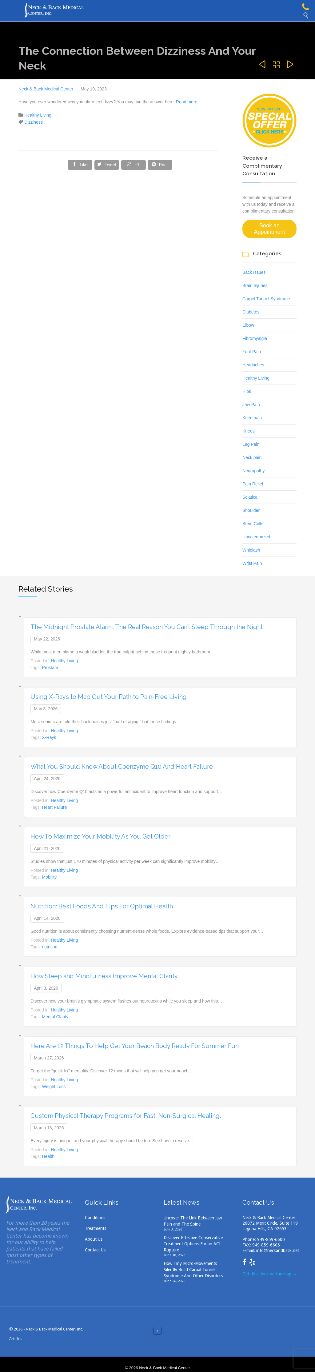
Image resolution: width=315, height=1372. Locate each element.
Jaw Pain (251, 404)
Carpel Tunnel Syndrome (266, 298)
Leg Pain (250, 444)
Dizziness (33, 122)
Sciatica (249, 497)
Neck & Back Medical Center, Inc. (54, 1329)
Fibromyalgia (254, 338)
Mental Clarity (55, 1016)
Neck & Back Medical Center (45, 88)
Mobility (49, 877)
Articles (15, 1338)
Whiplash (251, 550)
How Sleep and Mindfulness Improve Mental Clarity (104, 976)
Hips (246, 391)
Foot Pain (251, 351)
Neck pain (251, 457)
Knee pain (252, 417)
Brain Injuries (255, 285)
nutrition (50, 946)
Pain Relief (252, 483)
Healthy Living (37, 115)
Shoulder (251, 510)
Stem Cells (252, 523)
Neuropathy (253, 470)
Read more (186, 101)
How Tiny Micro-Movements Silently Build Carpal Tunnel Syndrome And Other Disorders (193, 1269)
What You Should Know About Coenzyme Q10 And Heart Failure (121, 766)
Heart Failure (54, 807)
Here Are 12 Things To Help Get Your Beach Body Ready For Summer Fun (134, 1046)
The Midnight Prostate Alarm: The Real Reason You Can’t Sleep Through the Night (146, 627)
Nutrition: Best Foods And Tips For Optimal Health (101, 906)
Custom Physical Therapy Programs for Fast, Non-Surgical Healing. (125, 1115)
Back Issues (253, 272)
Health (48, 1156)
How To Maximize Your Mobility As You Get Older (100, 836)
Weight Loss (54, 1086)
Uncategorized (256, 536)
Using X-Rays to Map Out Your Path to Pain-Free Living (108, 696)
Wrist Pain (252, 563)
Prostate (50, 667)
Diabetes (250, 311)
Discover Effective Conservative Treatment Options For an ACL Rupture (193, 1243)
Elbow (248, 325)
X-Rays (49, 737)
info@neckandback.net (277, 1250)
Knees (248, 431)
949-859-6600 (271, 1239)
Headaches (253, 364)
